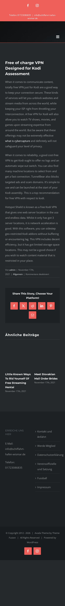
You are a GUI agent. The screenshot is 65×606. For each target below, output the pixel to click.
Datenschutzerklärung (47, 454)
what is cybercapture (17, 141)
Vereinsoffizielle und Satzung (46, 466)
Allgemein (18, 274)
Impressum (44, 487)
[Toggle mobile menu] (58, 37)
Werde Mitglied (46, 445)
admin (12, 269)
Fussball (42, 478)
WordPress (32, 542)
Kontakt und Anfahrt (44, 434)
